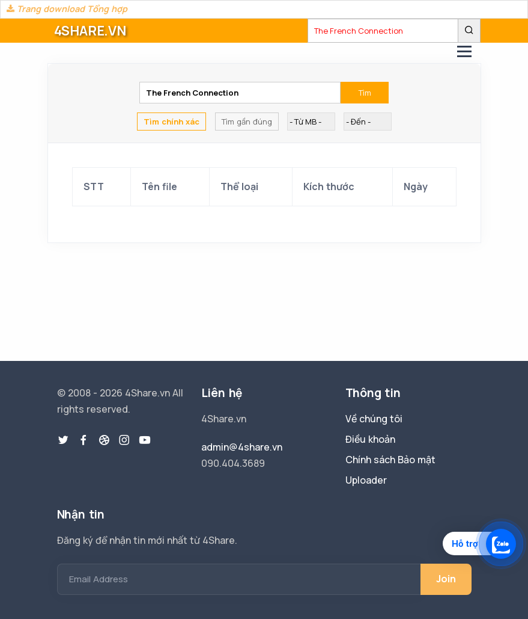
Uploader (366, 480)
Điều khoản (370, 439)
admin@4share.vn (241, 447)
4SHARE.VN (90, 31)
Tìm (365, 92)
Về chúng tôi (373, 418)
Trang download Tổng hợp (67, 8)
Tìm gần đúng (247, 121)
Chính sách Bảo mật (390, 459)
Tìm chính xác (171, 121)
